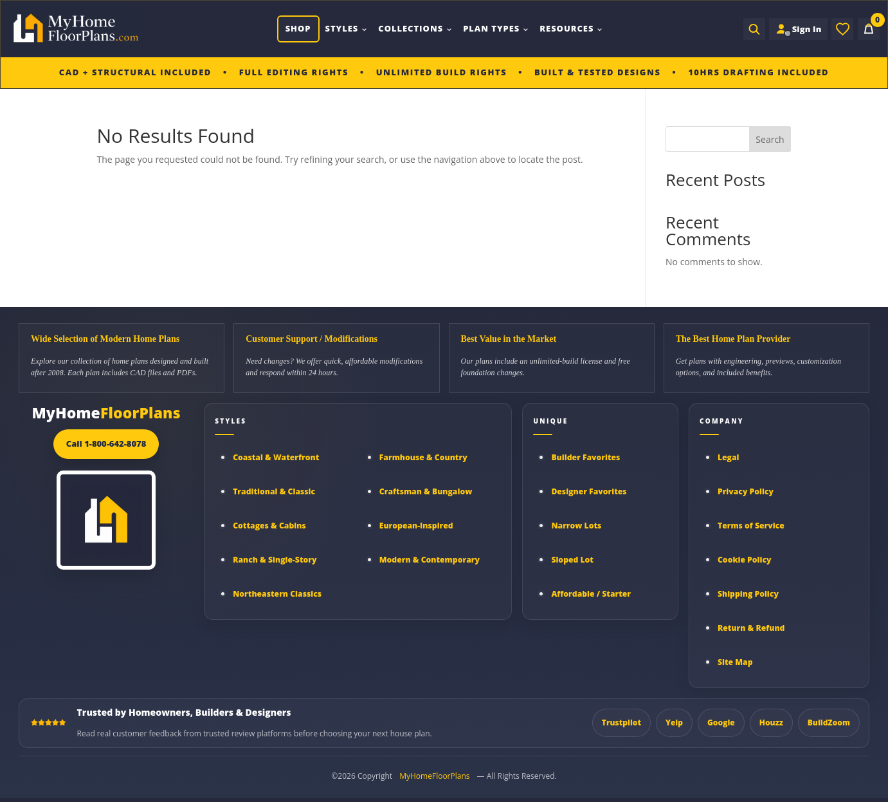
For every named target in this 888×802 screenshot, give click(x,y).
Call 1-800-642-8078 (106, 443)
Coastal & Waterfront (276, 457)
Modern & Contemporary (429, 559)
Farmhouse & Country (423, 457)
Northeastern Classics (277, 593)
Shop (297, 28)
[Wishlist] (842, 29)
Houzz (771, 722)
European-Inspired (416, 525)
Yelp (674, 722)
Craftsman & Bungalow (426, 491)
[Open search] (752, 29)
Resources (571, 28)
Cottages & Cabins (269, 525)
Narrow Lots (576, 525)
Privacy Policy (746, 491)
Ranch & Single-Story (274, 559)
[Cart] (869, 29)
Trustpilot (621, 722)
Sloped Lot (572, 559)
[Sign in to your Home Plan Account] (797, 29)
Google (721, 722)
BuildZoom (829, 722)
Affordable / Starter (591, 593)
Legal (728, 457)
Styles (345, 28)
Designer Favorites (588, 491)
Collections (414, 28)
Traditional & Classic (274, 491)
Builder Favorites (585, 457)
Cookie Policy (745, 559)
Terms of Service (751, 525)
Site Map (735, 662)
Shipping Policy (748, 593)
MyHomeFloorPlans (434, 775)
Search (770, 139)
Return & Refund (751, 627)
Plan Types (495, 28)
